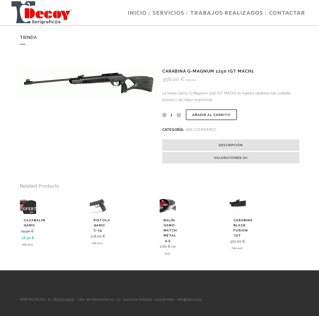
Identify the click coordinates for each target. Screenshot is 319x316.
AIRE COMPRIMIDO (201, 130)
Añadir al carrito (211, 115)
